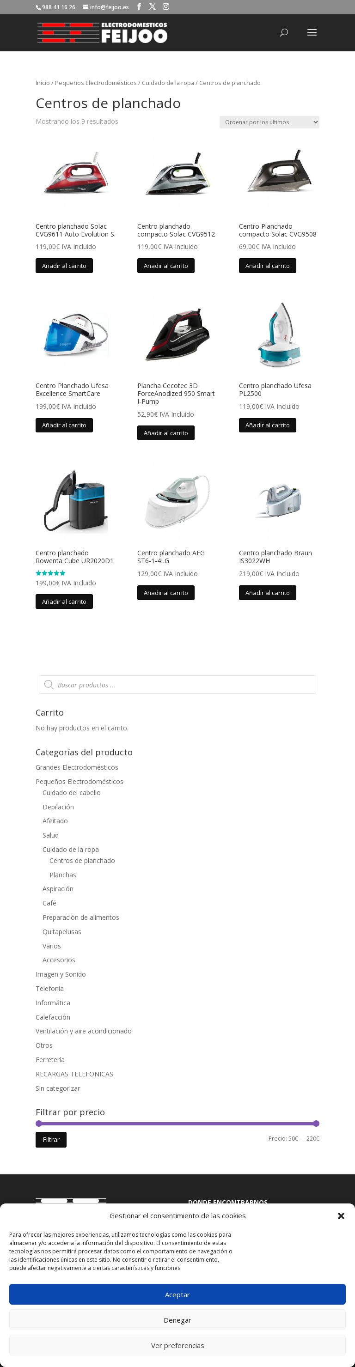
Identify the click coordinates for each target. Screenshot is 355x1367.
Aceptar (177, 1294)
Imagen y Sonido (61, 974)
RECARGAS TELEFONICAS (74, 1073)
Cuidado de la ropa (168, 83)
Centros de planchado (82, 860)
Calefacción (53, 1017)
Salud (51, 835)
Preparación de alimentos (81, 917)
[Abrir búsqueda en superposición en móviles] (177, 684)
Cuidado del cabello (72, 792)
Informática (53, 1002)
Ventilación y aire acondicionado (84, 1031)
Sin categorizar (58, 1088)
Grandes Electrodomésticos (77, 767)
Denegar (177, 1319)
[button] (341, 1216)
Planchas (62, 874)
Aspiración (58, 888)
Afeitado (55, 820)
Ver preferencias (177, 1345)
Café (49, 903)
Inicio (43, 83)
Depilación (58, 806)
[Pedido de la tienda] (269, 122)
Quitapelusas (62, 931)
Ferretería (50, 1059)
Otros (44, 1045)
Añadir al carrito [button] (64, 265)
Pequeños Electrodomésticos (96, 83)
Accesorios (59, 959)
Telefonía (50, 988)
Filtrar (51, 1139)
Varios (52, 946)
